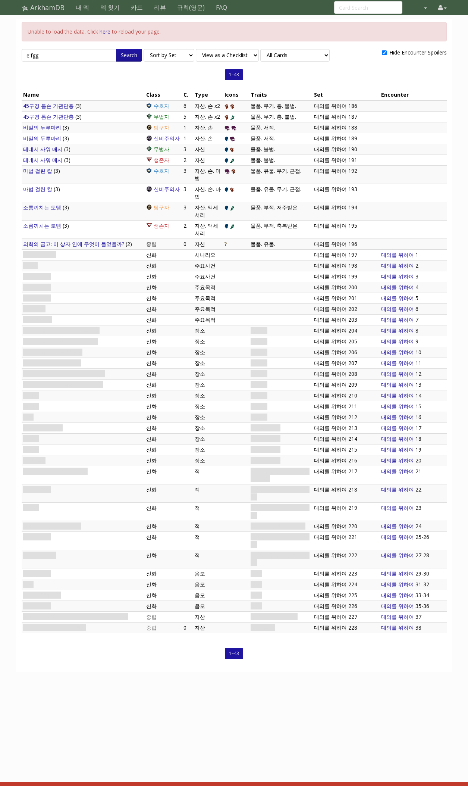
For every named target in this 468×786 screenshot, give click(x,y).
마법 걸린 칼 (37, 170)
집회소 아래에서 (42, 595)
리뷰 (160, 7)
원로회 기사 (37, 536)
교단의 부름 (37, 573)
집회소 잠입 (37, 298)
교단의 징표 (37, 605)
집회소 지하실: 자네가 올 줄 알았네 (64, 373)
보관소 (31, 406)
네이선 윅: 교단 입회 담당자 (55, 471)
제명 (28, 584)
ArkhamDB (43, 7)
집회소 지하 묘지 (43, 427)
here (105, 31)
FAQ (221, 7)
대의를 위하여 (39, 254)
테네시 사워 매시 (43, 149)
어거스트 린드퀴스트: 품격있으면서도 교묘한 (75, 616)
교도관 (31, 507)
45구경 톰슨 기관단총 (48, 105)
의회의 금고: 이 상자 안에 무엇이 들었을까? (73, 243)
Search (129, 55)
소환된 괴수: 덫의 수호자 (52, 526)
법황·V (30, 265)
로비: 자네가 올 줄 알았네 (52, 352)
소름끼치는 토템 (42, 207)
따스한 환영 (37, 287)
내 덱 (82, 7)
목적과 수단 (37, 276)
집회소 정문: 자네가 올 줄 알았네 (61, 330)
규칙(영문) (191, 7)
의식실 (31, 438)
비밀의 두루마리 (42, 127)
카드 (137, 7)
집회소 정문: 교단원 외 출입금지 (60, 341)
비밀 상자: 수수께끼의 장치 (54, 627)
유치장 (31, 449)
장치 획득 (34, 308)
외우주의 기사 (39, 555)
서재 (28, 417)
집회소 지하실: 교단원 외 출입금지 (63, 384)
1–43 (234, 74)
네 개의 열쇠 (37, 319)
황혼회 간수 (37, 489)
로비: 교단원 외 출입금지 (52, 363)
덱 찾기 (110, 7)
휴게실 (31, 395)
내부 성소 (34, 460)
